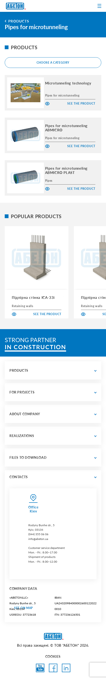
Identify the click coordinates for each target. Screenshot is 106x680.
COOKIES (53, 656)
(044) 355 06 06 (38, 534)
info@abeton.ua (38, 539)
